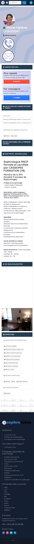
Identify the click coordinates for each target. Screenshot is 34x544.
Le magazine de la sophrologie (14, 439)
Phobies (7, 473)
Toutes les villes (9, 508)
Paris (5, 487)
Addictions (7, 477)
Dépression (8, 468)
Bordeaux (7, 499)
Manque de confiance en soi (13, 475)
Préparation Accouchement (13, 462)
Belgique (7, 510)
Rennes (6, 505)
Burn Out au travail (10, 459)
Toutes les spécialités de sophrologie (17, 480)
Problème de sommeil (11, 457)
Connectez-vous (10, 447)
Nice (5, 492)
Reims (6, 503)
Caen (6, 501)
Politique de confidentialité (13, 437)
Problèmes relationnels (12, 471)
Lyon (5, 490)
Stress (6, 464)
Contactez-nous (10, 435)
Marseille (7, 494)
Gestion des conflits (11, 466)
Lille (5, 496)
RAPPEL (16, 81)
